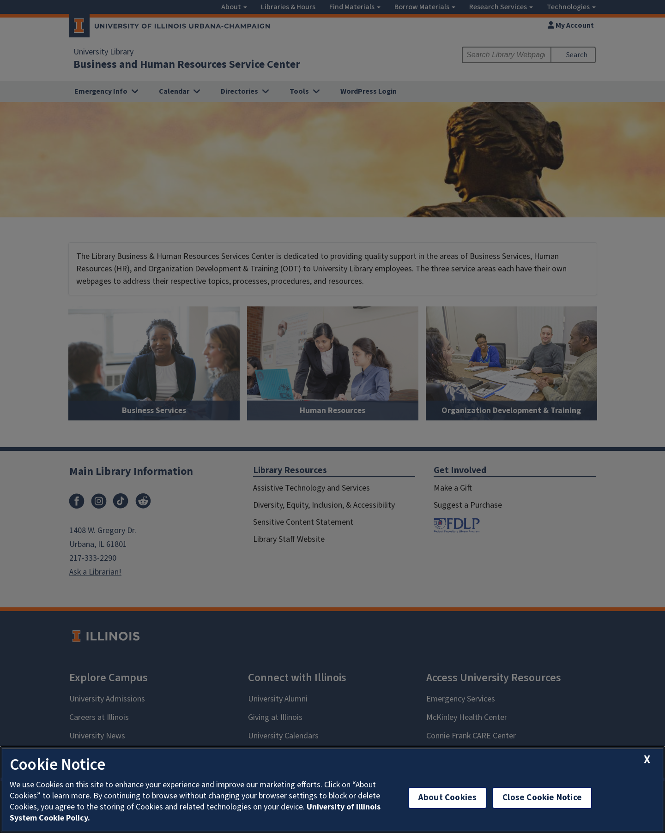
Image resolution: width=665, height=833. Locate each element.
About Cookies (447, 797)
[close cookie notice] (647, 760)
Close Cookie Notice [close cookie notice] (542, 797)
